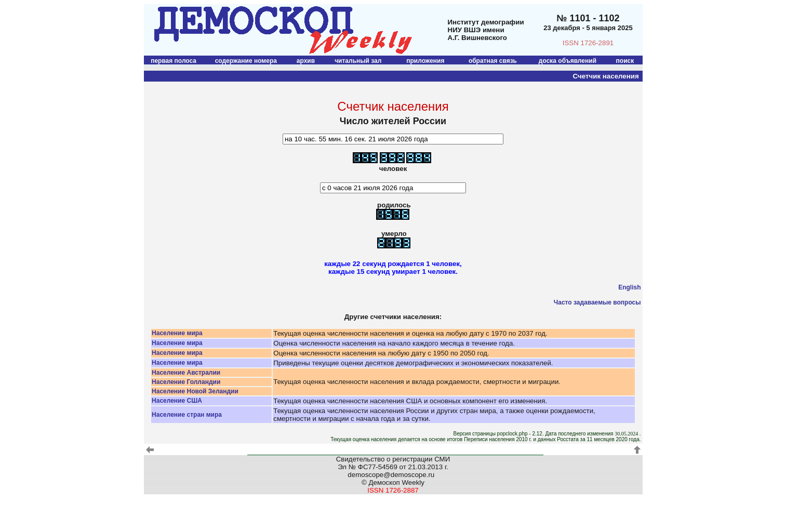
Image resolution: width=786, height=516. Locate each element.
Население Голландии (186, 382)
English (629, 287)
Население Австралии (186, 372)
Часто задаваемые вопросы (597, 302)
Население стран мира (187, 414)
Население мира (177, 333)
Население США (177, 400)
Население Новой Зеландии (195, 391)
